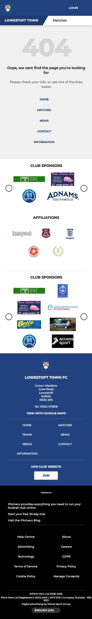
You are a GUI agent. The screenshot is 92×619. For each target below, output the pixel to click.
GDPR (66, 556)
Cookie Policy (25, 576)
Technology (26, 556)
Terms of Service (26, 566)
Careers (66, 546)
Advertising (26, 546)
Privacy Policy (66, 566)
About (66, 537)
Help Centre (26, 537)
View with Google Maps (46, 413)
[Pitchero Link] (46, 498)
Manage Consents (66, 576)
